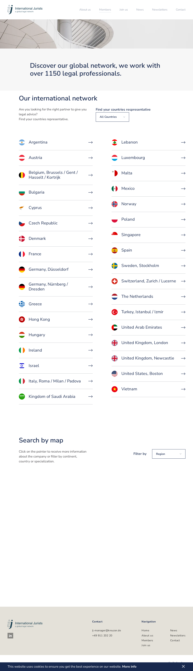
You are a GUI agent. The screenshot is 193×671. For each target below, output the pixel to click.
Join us (123, 9)
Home (145, 630)
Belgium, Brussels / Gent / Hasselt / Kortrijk (56, 175)
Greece (56, 304)
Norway (148, 204)
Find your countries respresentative (123, 109)
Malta (148, 173)
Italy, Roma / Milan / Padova (56, 381)
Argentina (56, 142)
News (140, 9)
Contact (180, 9)
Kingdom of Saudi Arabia (56, 397)
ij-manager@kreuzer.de (106, 630)
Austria (56, 158)
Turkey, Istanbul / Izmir (148, 312)
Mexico (148, 189)
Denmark (56, 239)
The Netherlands (148, 297)
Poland (148, 220)
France (56, 254)
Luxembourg (148, 158)
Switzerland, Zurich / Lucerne (148, 281)
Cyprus (56, 208)
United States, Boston (148, 374)
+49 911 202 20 (102, 635)
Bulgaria (56, 192)
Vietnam (148, 389)
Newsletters (159, 9)
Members (105, 9)
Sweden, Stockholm (148, 266)
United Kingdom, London (148, 343)
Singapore (148, 235)
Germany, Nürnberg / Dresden (56, 286)
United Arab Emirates (148, 327)
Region (169, 454)
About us (85, 9)
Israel (56, 366)
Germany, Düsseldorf (56, 270)
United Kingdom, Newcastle (148, 358)
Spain (148, 250)
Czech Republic (56, 223)
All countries (112, 117)
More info (129, 666)
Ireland (56, 350)
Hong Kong (56, 319)
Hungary (56, 335)
